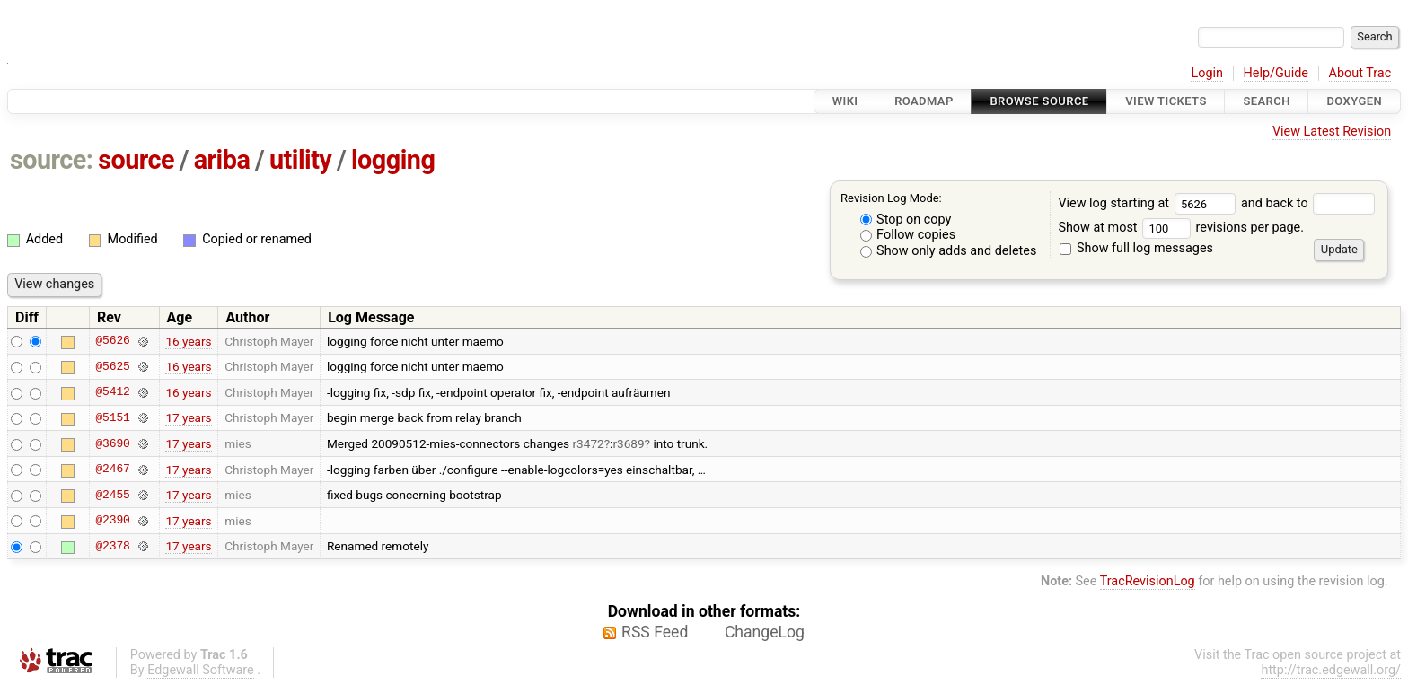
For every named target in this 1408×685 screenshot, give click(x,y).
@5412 (112, 392)
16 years (188, 341)
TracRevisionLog (1147, 581)
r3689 (628, 443)
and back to (1308, 203)
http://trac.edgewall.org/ (1331, 670)
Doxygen (1354, 101)
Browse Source (1039, 101)
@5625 (112, 366)
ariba (222, 160)
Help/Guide (1276, 73)
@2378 (112, 546)
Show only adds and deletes (948, 251)
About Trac (1360, 73)
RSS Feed (654, 632)
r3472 (588, 443)
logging (393, 160)
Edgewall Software (200, 670)
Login (1207, 73)
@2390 (112, 521)
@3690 (112, 443)
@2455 (112, 495)
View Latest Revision (1331, 131)
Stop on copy (906, 219)
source (136, 160)
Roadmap (924, 101)
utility (300, 160)
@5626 (112, 341)
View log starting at (1149, 203)
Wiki (845, 101)
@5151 (112, 417)
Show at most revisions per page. (1181, 227)
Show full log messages (1136, 248)
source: (51, 160)
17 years (188, 417)
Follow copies (908, 234)
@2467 (112, 469)
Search (1266, 101)
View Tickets (1165, 101)
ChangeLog (765, 632)
